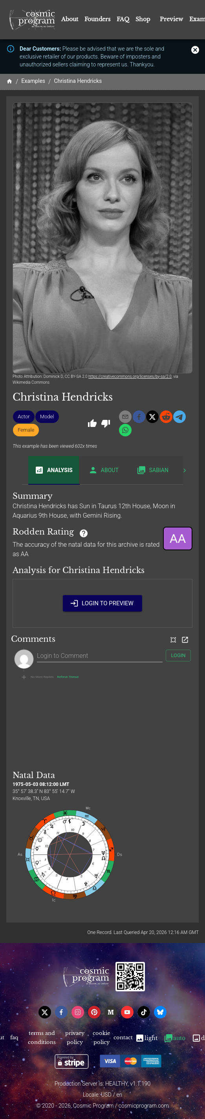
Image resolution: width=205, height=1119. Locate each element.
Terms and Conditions (42, 1038)
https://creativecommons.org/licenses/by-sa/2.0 (130, 376)
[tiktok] (143, 1012)
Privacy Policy (75, 1038)
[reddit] (166, 416)
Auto (175, 1038)
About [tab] (103, 470)
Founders (97, 19)
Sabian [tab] (152, 470)
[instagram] (77, 1012)
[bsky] (160, 1012)
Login (178, 655)
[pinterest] (94, 1012)
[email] (125, 416)
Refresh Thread (68, 677)
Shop (142, 19)
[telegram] (179, 416)
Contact (123, 1038)
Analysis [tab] (53, 470)
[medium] (110, 1012)
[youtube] (127, 1012)
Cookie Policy (101, 1038)
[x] (152, 416)
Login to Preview (102, 603)
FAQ (123, 19)
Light (146, 1038)
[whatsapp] (125, 430)
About (69, 19)
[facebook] (139, 416)
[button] (24, 416)
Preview (171, 19)
